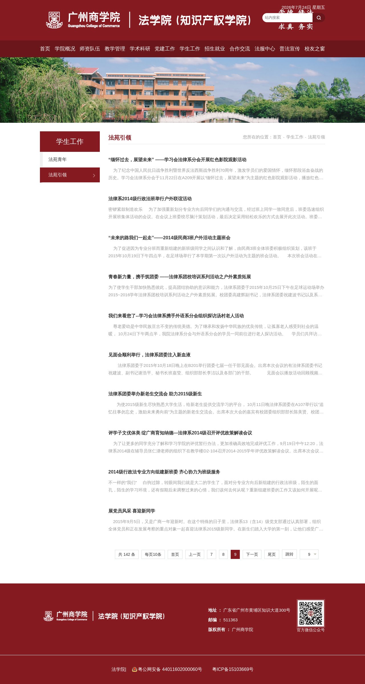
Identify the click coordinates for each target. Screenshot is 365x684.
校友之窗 (315, 49)
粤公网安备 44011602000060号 (170, 669)
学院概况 (65, 49)
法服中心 (265, 49)
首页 (45, 49)
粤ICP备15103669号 (233, 669)
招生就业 (214, 49)
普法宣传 (289, 49)
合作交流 (240, 49)
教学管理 (115, 49)
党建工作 (165, 49)
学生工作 (190, 49)
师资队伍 (90, 49)
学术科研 (140, 49)
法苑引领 (57, 174)
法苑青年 (57, 159)
